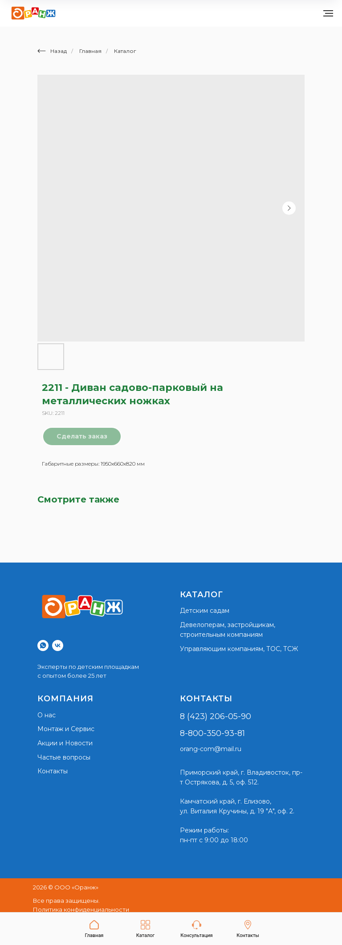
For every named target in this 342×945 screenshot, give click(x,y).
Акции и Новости (65, 743)
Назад (52, 51)
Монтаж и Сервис (65, 729)
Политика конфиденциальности (81, 909)
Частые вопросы (63, 757)
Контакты (52, 771)
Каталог (125, 51)
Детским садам (204, 611)
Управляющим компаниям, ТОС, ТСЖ (239, 649)
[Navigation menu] (328, 13)
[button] (196, 929)
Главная (90, 51)
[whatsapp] (43, 645)
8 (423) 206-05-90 (215, 716)
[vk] (57, 645)
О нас (46, 715)
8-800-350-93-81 (212, 733)
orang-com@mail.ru (210, 749)
